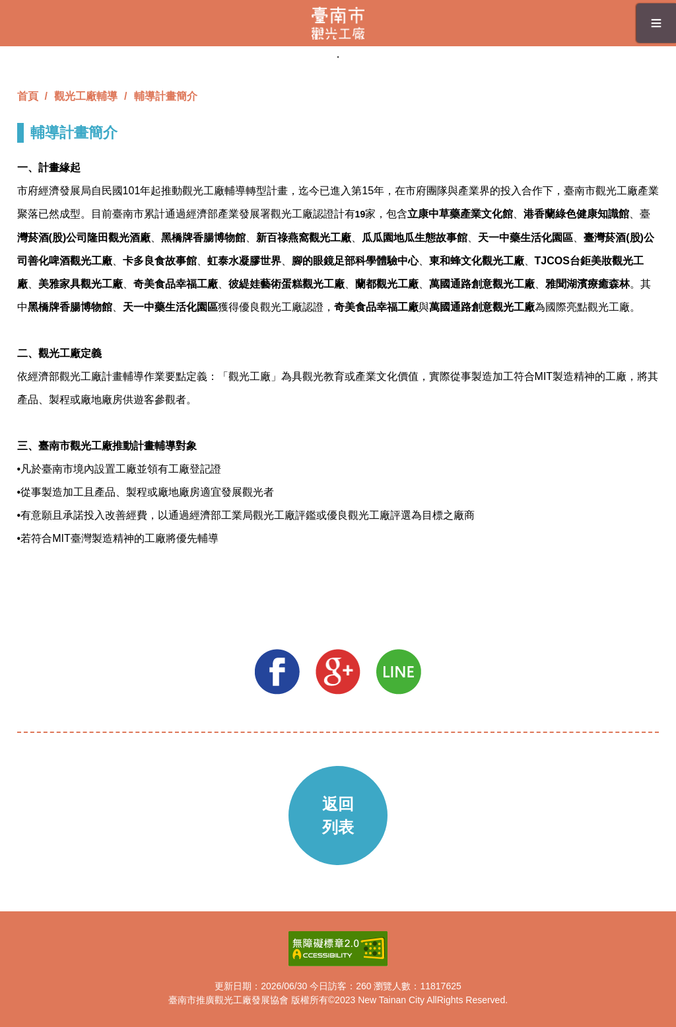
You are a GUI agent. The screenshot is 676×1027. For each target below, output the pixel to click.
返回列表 (338, 815)
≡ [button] (656, 23)
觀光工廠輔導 (86, 96)
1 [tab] (338, 56)
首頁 (27, 96)
